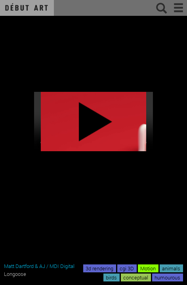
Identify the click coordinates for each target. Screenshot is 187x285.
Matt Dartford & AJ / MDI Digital (39, 266)
